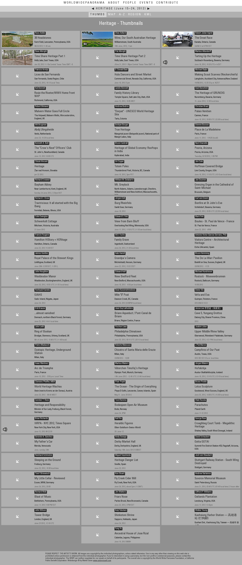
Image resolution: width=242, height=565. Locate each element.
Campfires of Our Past (207, 350)
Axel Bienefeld (201, 88)
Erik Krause (40, 308)
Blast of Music (42, 496)
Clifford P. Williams (203, 492)
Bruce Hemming (202, 253)
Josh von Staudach (203, 455)
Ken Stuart (119, 474)
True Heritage (122, 129)
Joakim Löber (201, 327)
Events (146, 2)
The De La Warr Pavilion (208, 258)
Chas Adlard (120, 33)
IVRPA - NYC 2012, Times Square (52, 423)
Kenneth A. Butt (42, 143)
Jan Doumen (200, 180)
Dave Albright (41, 51)
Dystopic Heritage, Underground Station (52, 352)
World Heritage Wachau (48, 386)
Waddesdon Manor (45, 276)
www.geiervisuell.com (102, 561)
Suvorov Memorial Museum (210, 478)
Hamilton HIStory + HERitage (50, 239)
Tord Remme (121, 400)
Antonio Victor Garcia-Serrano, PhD (210, 235)
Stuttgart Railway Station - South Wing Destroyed (217, 462)
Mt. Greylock (122, 184)
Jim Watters (120, 492)
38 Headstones (42, 38)
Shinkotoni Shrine (124, 515)
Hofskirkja (200, 368)
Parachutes (201, 405)
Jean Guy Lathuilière (124, 308)
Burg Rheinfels (123, 203)
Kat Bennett (40, 88)
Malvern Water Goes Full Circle (51, 111)
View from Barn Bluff (127, 221)
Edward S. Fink (121, 217)
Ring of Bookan (43, 331)
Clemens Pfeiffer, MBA (45, 382)
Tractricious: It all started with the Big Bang (56, 205)
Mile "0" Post (122, 295)
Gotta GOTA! (202, 441)
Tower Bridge (42, 515)
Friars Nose (121, 496)
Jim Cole (199, 162)
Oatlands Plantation (206, 496)
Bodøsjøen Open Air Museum (131, 405)
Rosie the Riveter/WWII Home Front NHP (54, 95)
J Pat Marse (200, 345)
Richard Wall (40, 492)
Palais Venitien (203, 111)
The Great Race (203, 38)
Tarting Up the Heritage (208, 56)
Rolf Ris (118, 419)
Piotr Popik (120, 382)
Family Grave (122, 239)
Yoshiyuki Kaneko (42, 290)
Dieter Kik (199, 290)
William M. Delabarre (124, 180)
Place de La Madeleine (208, 129)
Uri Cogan (119, 162)
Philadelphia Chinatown (128, 331)
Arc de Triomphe (43, 368)
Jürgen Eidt (120, 198)
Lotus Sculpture (204, 386)
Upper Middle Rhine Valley (209, 331)
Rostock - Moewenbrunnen (210, 276)
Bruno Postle (201, 382)
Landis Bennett (121, 88)
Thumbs (97, 14)
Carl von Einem (201, 198)
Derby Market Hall (125, 441)
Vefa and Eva (202, 295)
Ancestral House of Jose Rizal (132, 533)
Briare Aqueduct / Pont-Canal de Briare (133, 315)
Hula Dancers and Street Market (133, 74)
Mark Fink (199, 217)
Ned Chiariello (201, 143)
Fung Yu (118, 529)
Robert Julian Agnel (203, 33)
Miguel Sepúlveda (123, 455)
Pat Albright (120, 51)
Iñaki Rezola (200, 400)
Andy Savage (121, 437)
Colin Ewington (41, 217)
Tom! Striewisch (42, 474)
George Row (200, 419)
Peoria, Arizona (203, 148)
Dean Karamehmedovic (125, 290)
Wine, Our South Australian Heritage (135, 38)
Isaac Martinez (41, 363)
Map (112, 14)
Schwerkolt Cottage (45, 221)
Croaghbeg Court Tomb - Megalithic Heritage (215, 425)
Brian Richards (41, 419)
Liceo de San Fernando (47, 74)
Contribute (167, 2)
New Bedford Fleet (125, 276)
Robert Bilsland (41, 107)
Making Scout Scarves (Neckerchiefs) (216, 74)
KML (148, 14)
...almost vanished (44, 313)
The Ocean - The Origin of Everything (135, 386)
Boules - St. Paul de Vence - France (214, 221)
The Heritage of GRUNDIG (210, 93)
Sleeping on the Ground (47, 460)
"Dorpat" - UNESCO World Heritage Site (134, 113)
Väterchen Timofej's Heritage (131, 368)
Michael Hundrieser (203, 272)
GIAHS (38, 295)
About (114, 2)
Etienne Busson (202, 125)
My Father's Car (43, 441)
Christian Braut (201, 107)
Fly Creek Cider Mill (125, 478)
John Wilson (40, 510)
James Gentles (41, 253)
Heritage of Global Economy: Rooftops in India (136, 150)
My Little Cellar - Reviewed (49, 478)
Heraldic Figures (124, 423)
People (129, 2)
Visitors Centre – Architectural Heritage (212, 241)
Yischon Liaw (121, 327)
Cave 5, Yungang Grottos (208, 313)
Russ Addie (40, 33)
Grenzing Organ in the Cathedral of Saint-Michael (214, 186)
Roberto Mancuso (123, 345)
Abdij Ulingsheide (44, 129)
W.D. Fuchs (120, 235)
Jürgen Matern (201, 363)
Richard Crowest (42, 180)
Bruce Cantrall (121, 143)
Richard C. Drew (42, 198)
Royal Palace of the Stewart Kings (53, 258)
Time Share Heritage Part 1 (49, 56)
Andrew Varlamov (203, 474)
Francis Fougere (42, 235)
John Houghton (41, 272)
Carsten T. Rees (42, 400)
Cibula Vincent (41, 162)
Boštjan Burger (121, 125)
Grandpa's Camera (125, 258)
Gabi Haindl (120, 253)
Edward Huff (120, 272)
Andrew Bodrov (122, 107)
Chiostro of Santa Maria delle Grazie (135, 350)
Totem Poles (122, 166)
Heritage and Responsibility (49, 405)
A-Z (122, 14)
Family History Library (127, 93)
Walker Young (201, 510)
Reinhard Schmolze (43, 455)
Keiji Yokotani (121, 510)
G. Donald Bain (121, 70)
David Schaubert (202, 437)
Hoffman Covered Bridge (209, 166)
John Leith (39, 327)
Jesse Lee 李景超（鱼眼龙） (208, 308)
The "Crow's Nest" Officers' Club (52, 148)
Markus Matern (122, 363)
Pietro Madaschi (42, 345)
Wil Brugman (40, 125)
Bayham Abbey (42, 184)
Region (134, 14)
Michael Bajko (201, 70)
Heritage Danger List (126, 460)
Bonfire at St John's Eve (208, 203)
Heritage (104, 8)
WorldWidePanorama (84, 2)
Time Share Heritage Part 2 (130, 56)
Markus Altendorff (203, 51)
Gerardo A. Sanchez (44, 437)
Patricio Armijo (41, 70)
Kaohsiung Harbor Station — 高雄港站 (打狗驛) (216, 517)
